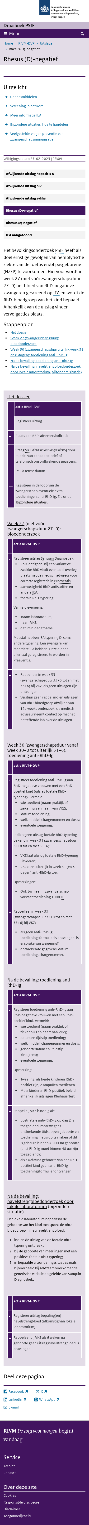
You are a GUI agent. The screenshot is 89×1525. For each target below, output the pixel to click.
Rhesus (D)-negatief (33, 210)
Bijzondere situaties (31, 502)
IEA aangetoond (19, 235)
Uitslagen (47, 43)
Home (8, 43)
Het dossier (19, 332)
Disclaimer (12, 1509)
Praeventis (62, 581)
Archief (9, 1466)
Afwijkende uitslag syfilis (26, 198)
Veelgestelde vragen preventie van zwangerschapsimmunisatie (37, 136)
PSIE (59, 250)
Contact (10, 1473)
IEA (56, 292)
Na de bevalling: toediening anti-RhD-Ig (41, 360)
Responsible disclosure (21, 1502)
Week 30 (15, 745)
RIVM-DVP (26, 43)
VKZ (28, 450)
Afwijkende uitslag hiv (24, 186)
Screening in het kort (26, 106)
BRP (35, 435)
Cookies (10, 1495)
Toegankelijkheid (17, 1516)
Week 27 (15, 523)
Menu (15, 33)
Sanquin (47, 558)
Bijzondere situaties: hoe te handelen (39, 124)
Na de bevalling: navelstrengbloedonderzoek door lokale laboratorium (40, 1201)
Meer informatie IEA (25, 115)
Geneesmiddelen (23, 97)
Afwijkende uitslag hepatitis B (30, 173)
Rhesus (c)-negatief (21, 222)
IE (62, 897)
